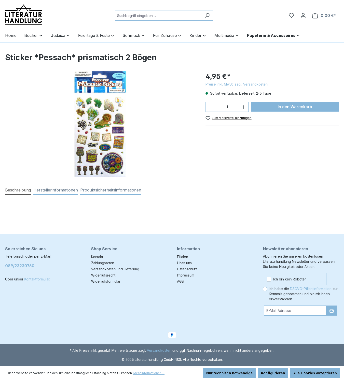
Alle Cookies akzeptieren (315, 373)
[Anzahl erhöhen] (243, 107)
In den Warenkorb (295, 106)
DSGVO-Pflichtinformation (310, 289)
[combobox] (158, 16)
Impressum (185, 275)
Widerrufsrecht (103, 275)
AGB (180, 281)
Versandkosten (159, 350)
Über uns (184, 263)
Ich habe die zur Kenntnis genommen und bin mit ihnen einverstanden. (303, 294)
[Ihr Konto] (303, 15)
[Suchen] (207, 16)
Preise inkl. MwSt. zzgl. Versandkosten (237, 84)
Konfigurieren (273, 373)
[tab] (18, 190)
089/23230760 (19, 265)
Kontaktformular (36, 279)
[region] (100, 124)
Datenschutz (187, 269)
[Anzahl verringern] (211, 107)
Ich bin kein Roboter (289, 279)
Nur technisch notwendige (229, 373)
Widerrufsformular (105, 281)
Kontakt (97, 257)
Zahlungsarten (102, 263)
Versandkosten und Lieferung (115, 269)
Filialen (182, 257)
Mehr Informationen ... (149, 373)
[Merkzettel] (291, 15)
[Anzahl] (227, 107)
